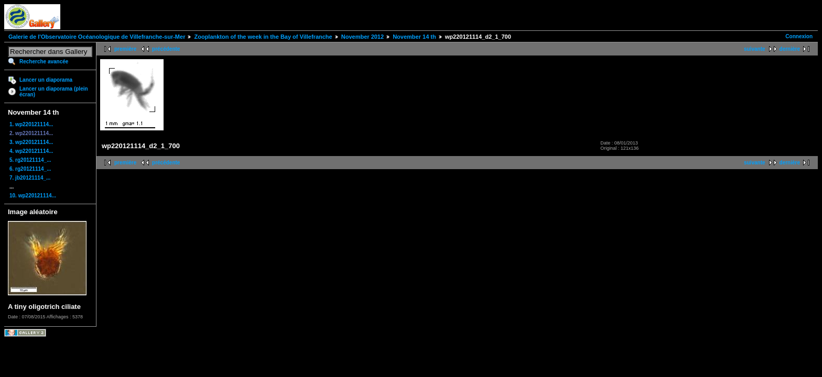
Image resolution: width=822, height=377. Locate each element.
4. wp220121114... (31, 151)
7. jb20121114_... (29, 178)
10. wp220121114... (32, 195)
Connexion (799, 36)
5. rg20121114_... (30, 160)
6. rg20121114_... (30, 169)
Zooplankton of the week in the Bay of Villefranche (263, 37)
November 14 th (414, 37)
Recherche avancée (43, 61)
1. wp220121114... (31, 124)
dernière (790, 49)
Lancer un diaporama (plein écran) (53, 91)
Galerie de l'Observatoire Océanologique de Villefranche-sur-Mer (96, 37)
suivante (754, 49)
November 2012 (362, 37)
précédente (166, 49)
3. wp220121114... (31, 142)
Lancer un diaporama (45, 80)
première (125, 49)
